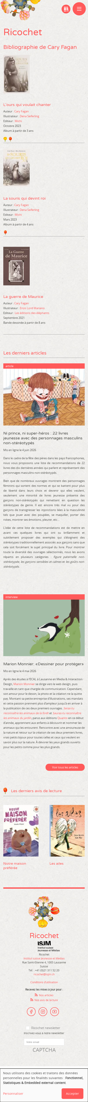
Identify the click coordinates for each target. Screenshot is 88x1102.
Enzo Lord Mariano (32, 308)
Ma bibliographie (66, 9)
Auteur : (8, 111)
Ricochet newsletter (45, 1028)
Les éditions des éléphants (32, 313)
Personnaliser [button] (13, 1093)
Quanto (62, 718)
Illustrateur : (11, 116)
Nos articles (46, 995)
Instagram (42, 1011)
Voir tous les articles (65, 767)
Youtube (54, 1011)
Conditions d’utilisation (44, 982)
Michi (18, 121)
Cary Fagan (21, 111)
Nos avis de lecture (46, 1000)
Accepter (72, 1093)
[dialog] (44, 1085)
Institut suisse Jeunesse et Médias (49, 946)
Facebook (31, 1011)
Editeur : (8, 121)
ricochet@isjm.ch (44, 974)
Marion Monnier (24, 684)
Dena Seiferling (29, 116)
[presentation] (36, 1062)
